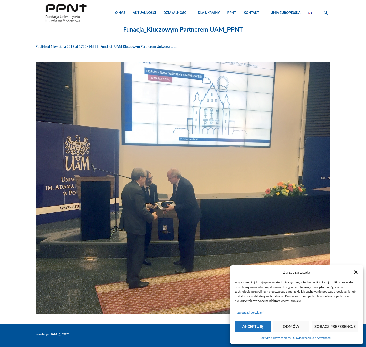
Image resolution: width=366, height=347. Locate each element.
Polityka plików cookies (275, 338)
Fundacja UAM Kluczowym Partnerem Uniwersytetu (138, 46)
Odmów (291, 326)
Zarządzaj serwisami (250, 312)
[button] (355, 272)
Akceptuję (252, 326)
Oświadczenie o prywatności (312, 338)
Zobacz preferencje (335, 326)
